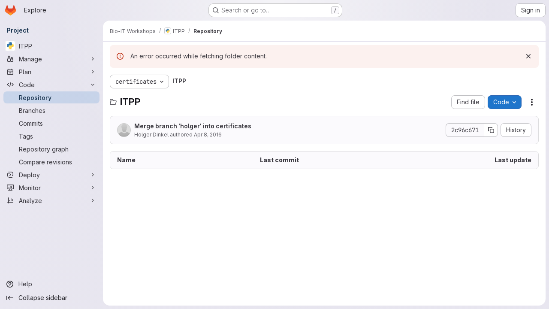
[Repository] (51, 97)
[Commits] (51, 123)
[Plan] (51, 72)
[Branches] (51, 110)
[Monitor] (51, 188)
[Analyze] (51, 200)
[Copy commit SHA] (491, 130)
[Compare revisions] (51, 162)
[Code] (51, 85)
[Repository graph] (51, 149)
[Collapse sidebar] (51, 298)
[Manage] (51, 59)
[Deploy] (51, 175)
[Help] (51, 284)
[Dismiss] (528, 56)
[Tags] (51, 136)
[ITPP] (51, 46)
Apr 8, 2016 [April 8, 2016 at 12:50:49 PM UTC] (208, 134)
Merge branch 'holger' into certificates (192, 126)
